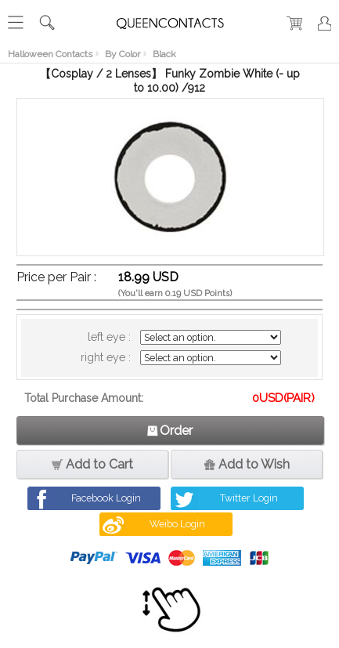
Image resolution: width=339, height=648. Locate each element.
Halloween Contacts (50, 54)
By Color (122, 54)
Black (164, 54)
